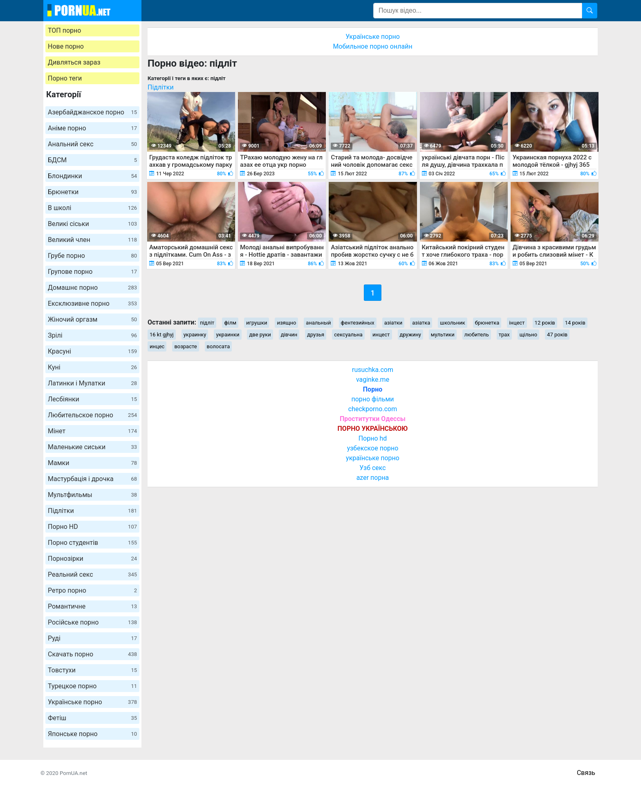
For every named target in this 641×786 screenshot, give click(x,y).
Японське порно (92, 734)
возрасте (185, 346)
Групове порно (92, 271)
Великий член (92, 240)
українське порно (372, 458)
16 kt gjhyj (162, 334)
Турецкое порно (92, 686)
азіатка (421, 323)
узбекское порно (373, 448)
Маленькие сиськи (92, 447)
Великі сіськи (92, 224)
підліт (207, 323)
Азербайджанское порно (92, 112)
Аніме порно (92, 128)
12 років (545, 323)
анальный (318, 323)
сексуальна (348, 334)
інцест (516, 323)
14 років (575, 323)
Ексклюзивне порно (92, 303)
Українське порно (92, 702)
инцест (381, 334)
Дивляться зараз (74, 62)
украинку (195, 334)
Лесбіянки (92, 399)
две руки (260, 334)
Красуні (92, 351)
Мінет (92, 431)
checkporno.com (372, 409)
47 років (557, 334)
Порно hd (373, 438)
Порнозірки (92, 558)
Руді (92, 638)
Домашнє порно (92, 287)
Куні (92, 367)
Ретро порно (92, 590)
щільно (528, 334)
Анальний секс (92, 144)
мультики (443, 334)
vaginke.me (372, 379)
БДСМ (92, 160)
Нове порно (66, 46)
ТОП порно (64, 30)
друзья (315, 334)
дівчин (289, 334)
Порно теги (65, 78)
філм (230, 323)
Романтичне (92, 606)
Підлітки (92, 511)
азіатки (393, 323)
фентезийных (357, 323)
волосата (218, 346)
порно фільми (372, 399)
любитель (476, 334)
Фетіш (92, 718)
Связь (586, 773)
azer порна (372, 477)
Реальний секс (92, 574)
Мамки (92, 463)
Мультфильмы (92, 495)
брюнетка (487, 323)
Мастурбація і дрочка (92, 479)
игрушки (256, 323)
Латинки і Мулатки (92, 383)
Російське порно (92, 622)
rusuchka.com (372, 370)
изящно (286, 323)
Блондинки (92, 176)
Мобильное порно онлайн (372, 46)
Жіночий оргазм (92, 319)
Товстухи (92, 670)
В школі (92, 208)
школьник (452, 323)
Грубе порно (92, 256)
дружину (410, 334)
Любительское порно (92, 415)
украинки (227, 334)
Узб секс (372, 468)
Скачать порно (92, 654)
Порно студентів (92, 542)
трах (504, 334)
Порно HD (92, 527)
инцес (157, 346)
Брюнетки (92, 192)
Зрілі (92, 335)
